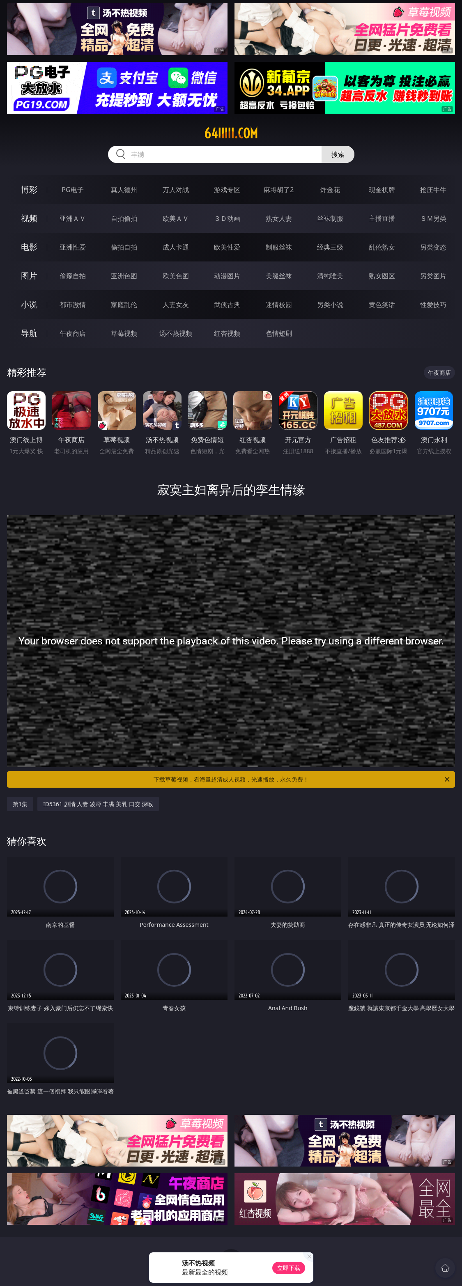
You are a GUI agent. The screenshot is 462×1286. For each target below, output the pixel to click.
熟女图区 (382, 275)
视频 (29, 218)
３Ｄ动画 (227, 218)
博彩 (29, 189)
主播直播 (382, 218)
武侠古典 (227, 304)
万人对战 (176, 189)
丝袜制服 (330, 218)
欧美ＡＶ (176, 218)
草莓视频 (124, 333)
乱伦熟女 (382, 247)
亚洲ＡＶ (73, 218)
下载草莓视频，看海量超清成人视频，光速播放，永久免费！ (302, 779)
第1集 (20, 804)
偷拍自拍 (124, 247)
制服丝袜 (279, 247)
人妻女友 (176, 304)
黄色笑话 (382, 304)
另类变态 (433, 247)
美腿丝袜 (279, 275)
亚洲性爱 (73, 247)
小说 (29, 304)
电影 (29, 246)
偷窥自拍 (73, 275)
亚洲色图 (124, 275)
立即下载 (288, 1268)
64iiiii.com (231, 133)
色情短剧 (279, 333)
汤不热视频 (175, 333)
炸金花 (330, 189)
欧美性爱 (227, 247)
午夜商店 (73, 333)
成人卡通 (176, 247)
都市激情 (73, 304)
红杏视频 (227, 333)
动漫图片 (227, 275)
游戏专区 (227, 189)
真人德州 (124, 189)
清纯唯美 (330, 275)
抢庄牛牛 (433, 189)
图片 (29, 275)
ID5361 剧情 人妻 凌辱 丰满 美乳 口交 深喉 (98, 804)
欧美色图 (176, 275)
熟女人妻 (279, 218)
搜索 (338, 154)
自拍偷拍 (124, 218)
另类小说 (330, 304)
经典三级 (330, 247)
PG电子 (72, 189)
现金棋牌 (382, 189)
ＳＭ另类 (433, 218)
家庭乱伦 (124, 304)
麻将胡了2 (279, 189)
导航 (29, 333)
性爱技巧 (433, 304)
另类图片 (433, 275)
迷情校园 (279, 304)
